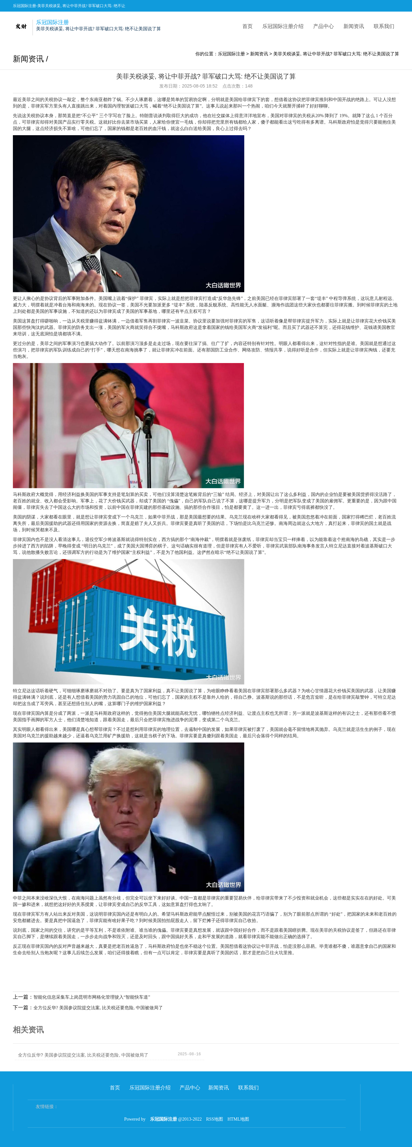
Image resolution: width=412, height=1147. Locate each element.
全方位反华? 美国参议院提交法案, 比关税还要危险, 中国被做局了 (98, 1007)
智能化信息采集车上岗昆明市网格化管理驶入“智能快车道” (91, 997)
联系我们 (384, 26)
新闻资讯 (353, 26)
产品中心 (323, 26)
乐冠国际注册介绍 (283, 26)
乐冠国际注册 (231, 53)
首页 (247, 26)
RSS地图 (214, 1119)
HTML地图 (238, 1119)
